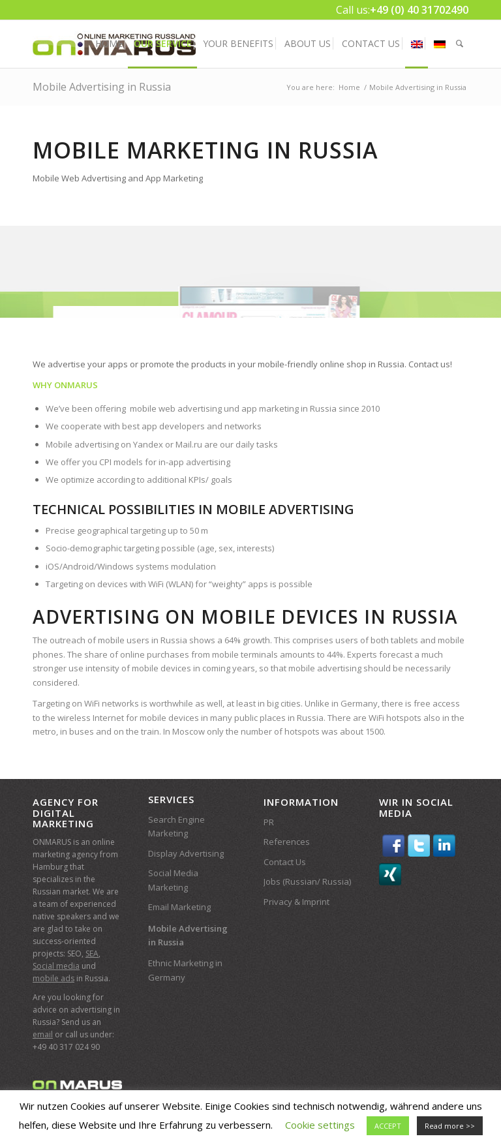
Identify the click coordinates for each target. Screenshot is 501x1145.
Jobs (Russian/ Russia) (307, 881)
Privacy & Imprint (296, 902)
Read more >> (450, 1126)
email (43, 1034)
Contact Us (285, 862)
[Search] (459, 44)
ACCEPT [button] (387, 1126)
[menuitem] (109, 44)
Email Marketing (179, 907)
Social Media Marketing (173, 880)
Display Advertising (186, 853)
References (287, 841)
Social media (56, 965)
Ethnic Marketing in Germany (185, 970)
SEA (92, 953)
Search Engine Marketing (176, 826)
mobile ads (53, 978)
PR (269, 822)
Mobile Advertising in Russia (102, 87)
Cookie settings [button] (320, 1124)
